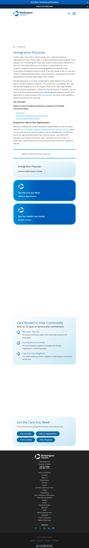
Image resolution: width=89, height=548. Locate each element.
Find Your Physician (44, 473)
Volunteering (44, 493)
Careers (44, 486)
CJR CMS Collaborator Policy (44, 488)
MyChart (44, 508)
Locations (44, 476)
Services (44, 483)
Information (20, 113)
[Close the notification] (87, 2)
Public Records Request (44, 498)
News (44, 511)
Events (44, 503)
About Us (44, 478)
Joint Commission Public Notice (44, 496)
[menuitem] (44, 171)
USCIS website (46, 95)
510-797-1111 (44, 469)
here (49, 154)
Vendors (44, 501)
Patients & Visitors (44, 506)
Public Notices (44, 481)
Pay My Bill (44, 516)
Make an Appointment (44, 513)
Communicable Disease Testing (27, 118)
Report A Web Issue (44, 521)
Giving (44, 491)
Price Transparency (44, 518)
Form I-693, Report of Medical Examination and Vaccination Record (44, 129)
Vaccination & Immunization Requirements (32, 116)
